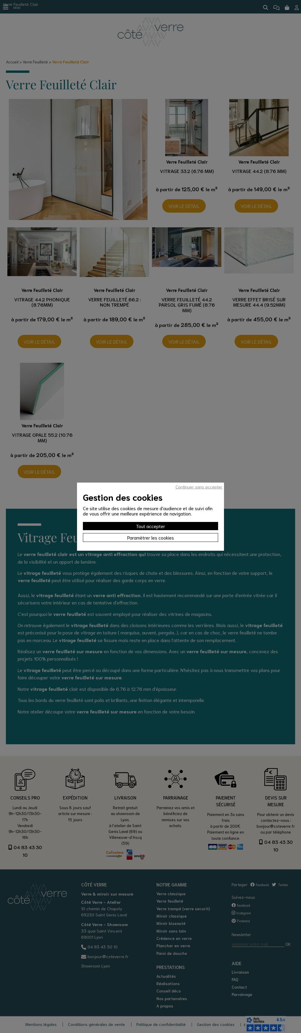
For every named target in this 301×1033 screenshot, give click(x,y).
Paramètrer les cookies (150, 537)
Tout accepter (150, 526)
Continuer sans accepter (199, 486)
